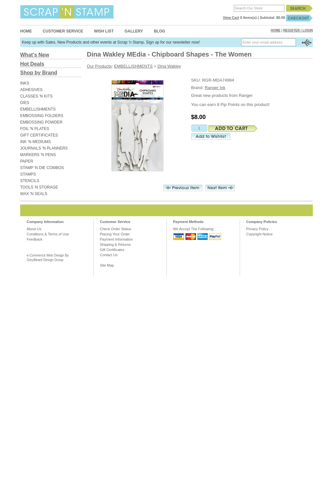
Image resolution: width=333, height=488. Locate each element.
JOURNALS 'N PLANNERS (44, 148)
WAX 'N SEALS (33, 193)
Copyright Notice (259, 234)
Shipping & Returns (115, 244)
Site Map (107, 265)
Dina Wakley (169, 66)
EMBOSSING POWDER (41, 122)
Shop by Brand (38, 72)
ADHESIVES (31, 89)
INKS (24, 83)
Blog (159, 31)
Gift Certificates (112, 250)
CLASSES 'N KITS (36, 96)
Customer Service (63, 31)
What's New (34, 55)
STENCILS (29, 180)
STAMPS (28, 174)
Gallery (134, 31)
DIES (24, 102)
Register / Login (298, 30)
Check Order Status (115, 229)
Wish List (104, 31)
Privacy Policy (257, 229)
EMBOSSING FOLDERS (41, 115)
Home (26, 31)
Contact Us (108, 255)
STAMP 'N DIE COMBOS (42, 167)
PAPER (26, 161)
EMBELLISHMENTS (38, 109)
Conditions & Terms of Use (48, 234)
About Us (34, 229)
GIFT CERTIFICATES (39, 135)
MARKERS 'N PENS (38, 154)
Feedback (34, 239)
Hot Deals (32, 64)
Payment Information (116, 239)
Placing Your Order (115, 234)
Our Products (99, 66)
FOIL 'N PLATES (34, 128)
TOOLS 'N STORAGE (39, 187)
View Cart (231, 18)
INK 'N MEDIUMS (35, 141)
